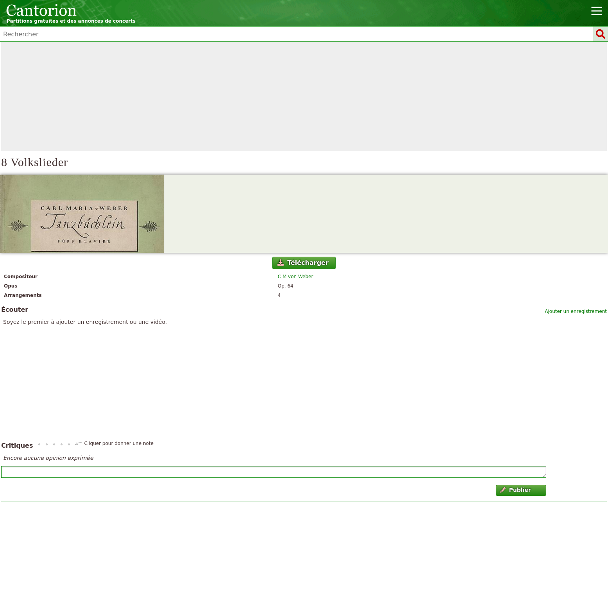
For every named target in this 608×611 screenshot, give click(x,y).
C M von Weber (295, 276)
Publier (515, 490)
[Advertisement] (304, 96)
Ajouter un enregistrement (576, 311)
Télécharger (303, 262)
